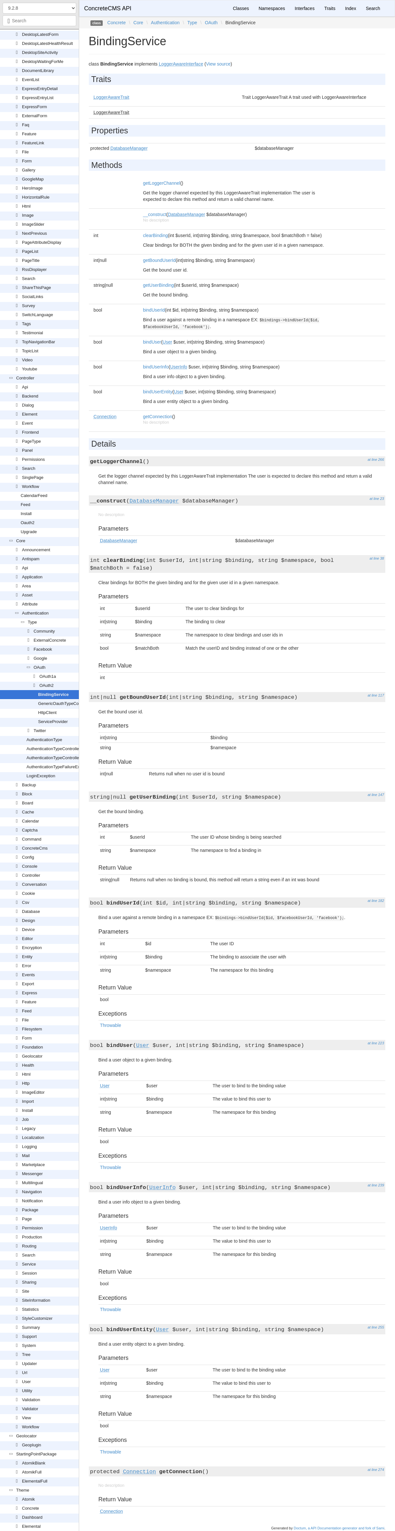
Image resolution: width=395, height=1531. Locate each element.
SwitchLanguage (37, 314)
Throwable (110, 1025)
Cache (28, 812)
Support (29, 1336)
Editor (27, 938)
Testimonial (32, 332)
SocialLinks (32, 296)
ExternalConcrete (50, 640)
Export (28, 983)
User (26, 1381)
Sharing (29, 1282)
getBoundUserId (159, 260)
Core (20, 540)
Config (28, 857)
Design (28, 920)
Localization (33, 1137)
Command (31, 839)
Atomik (28, 1499)
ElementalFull (34, 1481)
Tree (26, 1354)
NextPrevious (34, 233)
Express (29, 992)
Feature (29, 133)
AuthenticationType (44, 739)
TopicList (30, 350)
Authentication (35, 613)
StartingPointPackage (36, 1454)
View (26, 1417)
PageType (31, 441)
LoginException (40, 775)
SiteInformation (36, 1300)
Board (27, 803)
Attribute (29, 604)
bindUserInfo (156, 366)
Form (27, 161)
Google (40, 658)
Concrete (30, 1508)
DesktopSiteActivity (40, 52)
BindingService (53, 694)
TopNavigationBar (38, 341)
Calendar (30, 821)
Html (26, 206)
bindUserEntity (157, 391)
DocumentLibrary (38, 70)
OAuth (40, 667)
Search (28, 278)
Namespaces (272, 8)
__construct (154, 214)
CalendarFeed (34, 495)
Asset (27, 595)
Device (28, 929)
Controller (25, 378)
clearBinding (155, 235)
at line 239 (376, 1185)
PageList (30, 251)
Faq (25, 124)
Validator (30, 1408)
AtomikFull (32, 1472)
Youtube (29, 369)
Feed (25, 504)
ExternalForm (34, 115)
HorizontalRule (35, 197)
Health (28, 1065)
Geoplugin (31, 1445)
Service (29, 1264)
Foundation (32, 1047)
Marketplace (33, 1164)
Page (27, 1218)
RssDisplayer (34, 269)
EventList (30, 79)
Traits (329, 8)
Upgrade (29, 531)
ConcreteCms (34, 848)
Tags (26, 323)
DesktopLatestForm (40, 34)
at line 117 (376, 695)
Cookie (28, 893)
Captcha (29, 830)
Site (25, 1291)
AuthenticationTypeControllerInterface (61, 757)
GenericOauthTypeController (64, 703)
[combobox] (39, 20)
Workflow (30, 486)
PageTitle (30, 260)
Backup (29, 784)
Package (30, 1209)
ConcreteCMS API (107, 8)
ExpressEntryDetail (40, 88)
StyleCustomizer (37, 1318)
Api (25, 387)
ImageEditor (33, 1092)
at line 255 (376, 1327)
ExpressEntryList (38, 97)
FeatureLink (33, 142)
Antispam (30, 558)
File (25, 152)
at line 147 (376, 795)
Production (32, 1237)
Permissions (33, 459)
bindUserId (154, 310)
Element (29, 414)
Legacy (29, 1128)
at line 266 (376, 459)
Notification (32, 1200)
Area (26, 586)
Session (29, 1273)
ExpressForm (34, 106)
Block (27, 793)
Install (26, 513)
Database (31, 911)
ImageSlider (33, 224)
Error (26, 965)
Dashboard (32, 1517)
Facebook (43, 649)
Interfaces (304, 8)
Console (29, 866)
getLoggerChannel (161, 183)
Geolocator (32, 1056)
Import (28, 1101)
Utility (27, 1390)
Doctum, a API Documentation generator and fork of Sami (339, 1528)
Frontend (30, 432)
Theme (22, 1490)
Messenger (32, 1173)
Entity (27, 956)
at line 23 (376, 499)
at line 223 (376, 1043)
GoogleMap (33, 179)
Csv (25, 902)
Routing (29, 1246)
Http (26, 1083)
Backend (30, 396)
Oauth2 (28, 522)
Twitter (40, 730)
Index (350, 8)
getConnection (157, 416)
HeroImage (32, 188)
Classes (241, 8)
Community (44, 631)
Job (25, 1119)
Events (28, 974)
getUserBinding (158, 285)
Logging (29, 1146)
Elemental (31, 1526)
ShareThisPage (36, 287)
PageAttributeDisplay (41, 242)
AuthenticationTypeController (53, 748)
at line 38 (376, 558)
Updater (29, 1363)
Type (32, 622)
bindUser (152, 342)
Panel (27, 450)
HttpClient (47, 712)
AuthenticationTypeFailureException (59, 766)
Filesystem (32, 1029)
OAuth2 (46, 685)
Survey (28, 305)
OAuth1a (47, 676)
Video (27, 359)
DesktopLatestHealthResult (47, 43)
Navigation (32, 1191)
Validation (31, 1399)
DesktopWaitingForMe (42, 61)
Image (28, 215)
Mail (26, 1155)
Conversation (34, 884)
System (29, 1345)
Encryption (32, 947)
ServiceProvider (53, 721)
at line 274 (376, 1470)
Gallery (28, 170)
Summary (31, 1327)
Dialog (28, 405)
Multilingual (32, 1182)
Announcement (36, 549)
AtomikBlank (33, 1463)
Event (27, 423)
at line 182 (376, 901)
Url (24, 1372)
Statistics (30, 1309)
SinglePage (33, 477)
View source (218, 64)
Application (32, 576)
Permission (32, 1228)
